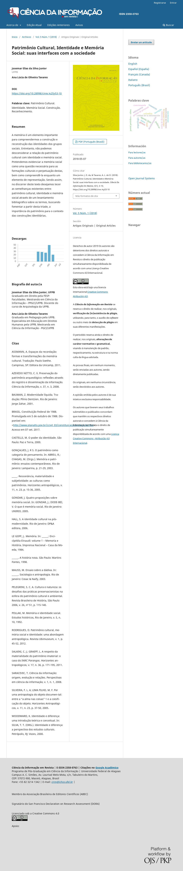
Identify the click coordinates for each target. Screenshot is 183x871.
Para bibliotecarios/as (139, 163)
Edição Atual (34, 25)
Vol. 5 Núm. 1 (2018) (46, 37)
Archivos (26, 37)
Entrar (173, 2)
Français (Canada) (139, 74)
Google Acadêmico (106, 767)
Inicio (15, 37)
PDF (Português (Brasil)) (91, 141)
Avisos (79, 25)
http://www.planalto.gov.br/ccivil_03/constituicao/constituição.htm (53, 425)
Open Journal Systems (141, 178)
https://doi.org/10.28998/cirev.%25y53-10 (37, 93)
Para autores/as (136, 157)
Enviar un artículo (141, 42)
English (132, 63)
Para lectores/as (136, 152)
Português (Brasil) (139, 85)
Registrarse (160, 2)
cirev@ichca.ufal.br (62, 782)
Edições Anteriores (58, 25)
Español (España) (138, 69)
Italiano (132, 79)
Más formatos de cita (86, 196)
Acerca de (12, 25)
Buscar (168, 25)
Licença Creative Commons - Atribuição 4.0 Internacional (96, 438)
